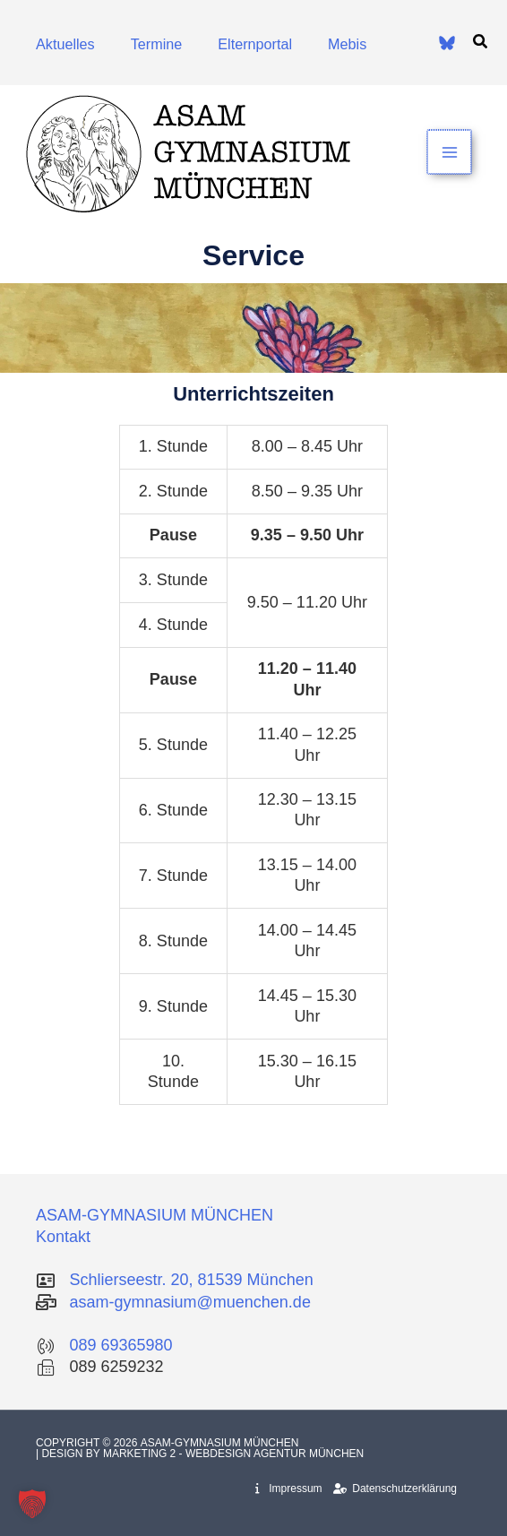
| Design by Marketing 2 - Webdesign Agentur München (200, 1453)
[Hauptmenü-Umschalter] (450, 152)
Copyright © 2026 (88, 1443)
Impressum (288, 1488)
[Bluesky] (447, 43)
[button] (481, 42)
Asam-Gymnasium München (221, 1443)
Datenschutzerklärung (395, 1488)
